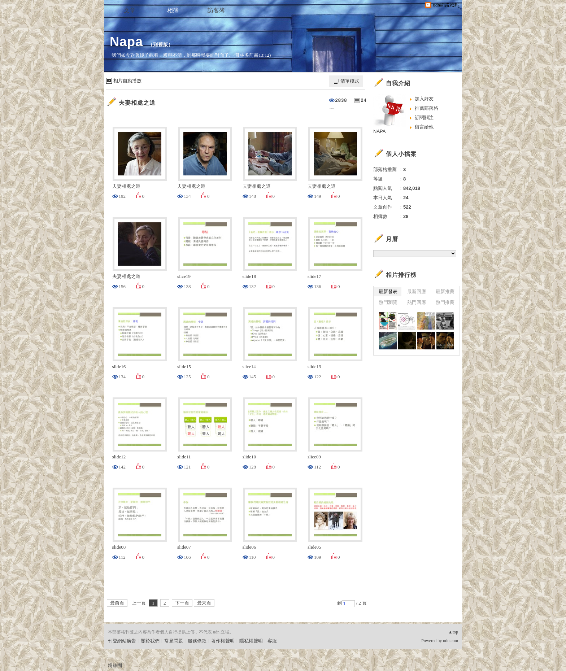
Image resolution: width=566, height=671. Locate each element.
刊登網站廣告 (122, 641)
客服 (272, 641)
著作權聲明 (223, 641)
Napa (126, 41)
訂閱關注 (424, 117)
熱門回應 (416, 302)
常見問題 (173, 641)
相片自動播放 (127, 80)
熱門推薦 (445, 302)
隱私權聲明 (251, 641)
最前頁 (117, 603)
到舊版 (160, 44)
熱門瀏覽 (388, 302)
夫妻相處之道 (137, 103)
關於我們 (150, 641)
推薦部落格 (426, 108)
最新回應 (416, 291)
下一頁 (182, 603)
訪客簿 (216, 10)
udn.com (450, 640)
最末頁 (204, 603)
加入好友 (424, 98)
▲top (453, 632)
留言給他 (424, 127)
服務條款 (197, 641)
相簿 (173, 10)
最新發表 (388, 291)
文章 (129, 10)
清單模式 (349, 81)
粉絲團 (115, 665)
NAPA (379, 131)
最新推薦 (445, 291)
